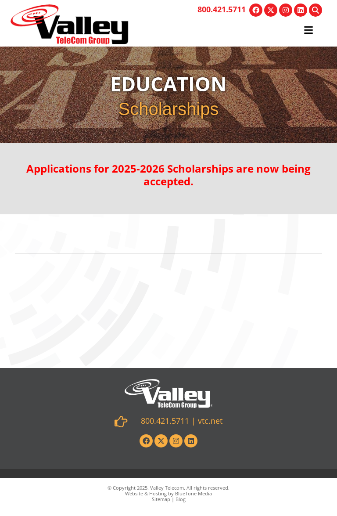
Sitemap (161, 499)
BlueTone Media (193, 493)
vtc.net (210, 420)
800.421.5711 (221, 9)
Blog (181, 499)
